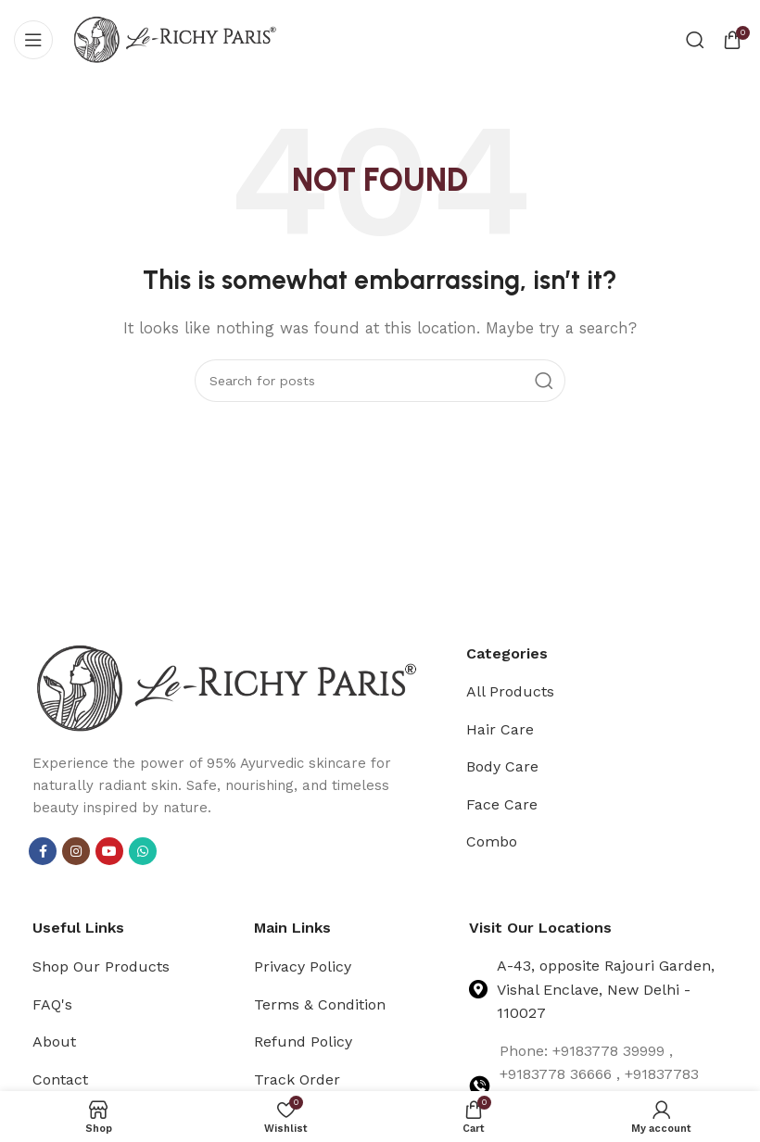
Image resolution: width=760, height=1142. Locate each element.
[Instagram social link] (76, 851)
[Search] (695, 39)
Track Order (297, 1079)
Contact (60, 1079)
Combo (491, 841)
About (54, 1041)
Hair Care (500, 729)
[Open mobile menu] (33, 39)
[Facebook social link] (43, 851)
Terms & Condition (320, 1004)
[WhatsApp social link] (143, 851)
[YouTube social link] (109, 851)
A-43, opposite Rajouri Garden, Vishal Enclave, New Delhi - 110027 (606, 989)
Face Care (502, 804)
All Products (510, 691)
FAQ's (52, 1004)
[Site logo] (175, 38)
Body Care (502, 766)
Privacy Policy (302, 966)
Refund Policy (303, 1041)
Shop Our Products (101, 966)
